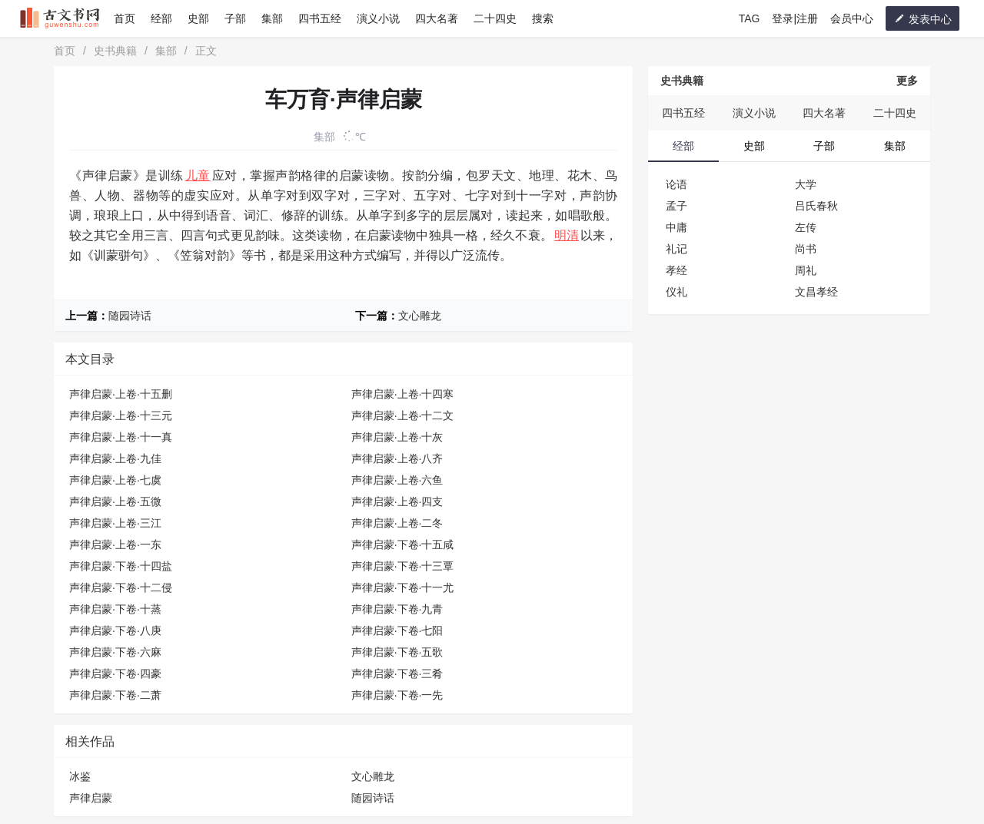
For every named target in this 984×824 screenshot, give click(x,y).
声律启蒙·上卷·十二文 (402, 415)
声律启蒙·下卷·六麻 (115, 652)
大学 (805, 184)
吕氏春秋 (816, 206)
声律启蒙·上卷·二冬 (397, 523)
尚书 (805, 249)
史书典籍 (115, 51)
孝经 (676, 270)
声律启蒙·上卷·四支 (397, 501)
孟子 (676, 206)
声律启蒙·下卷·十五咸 (402, 544)
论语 (676, 184)
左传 (805, 227)
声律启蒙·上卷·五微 (115, 501)
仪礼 (676, 292)
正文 (206, 51)
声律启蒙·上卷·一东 (115, 544)
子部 (235, 18)
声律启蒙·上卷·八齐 (397, 458)
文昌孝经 (816, 292)
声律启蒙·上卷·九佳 (115, 458)
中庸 (676, 227)
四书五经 (319, 18)
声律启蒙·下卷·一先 (397, 695)
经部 (161, 18)
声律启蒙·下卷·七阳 (397, 630)
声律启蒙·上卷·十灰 (397, 437)
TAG (749, 18)
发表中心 (922, 18)
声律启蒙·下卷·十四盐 (120, 566)
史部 (198, 18)
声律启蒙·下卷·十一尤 (402, 587)
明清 (566, 235)
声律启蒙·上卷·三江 (115, 523)
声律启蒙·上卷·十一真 (120, 437)
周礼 (805, 270)
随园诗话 (129, 315)
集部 (272, 18)
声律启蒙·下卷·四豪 (115, 673)
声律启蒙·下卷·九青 (397, 609)
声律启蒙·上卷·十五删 (120, 394)
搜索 (543, 18)
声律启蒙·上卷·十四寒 (402, 394)
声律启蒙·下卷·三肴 (397, 673)
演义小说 (378, 18)
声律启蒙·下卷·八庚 (115, 630)
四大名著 (436, 18)
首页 (124, 18)
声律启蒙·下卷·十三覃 (402, 566)
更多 (907, 80)
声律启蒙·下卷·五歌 (397, 652)
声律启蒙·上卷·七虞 (115, 480)
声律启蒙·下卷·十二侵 (120, 587)
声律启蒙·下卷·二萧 (115, 695)
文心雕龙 (419, 315)
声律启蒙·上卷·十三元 (120, 415)
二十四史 (495, 18)
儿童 (198, 175)
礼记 (676, 249)
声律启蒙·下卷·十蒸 (115, 609)
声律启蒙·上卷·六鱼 (397, 480)
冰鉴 (80, 776)
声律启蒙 (90, 798)
